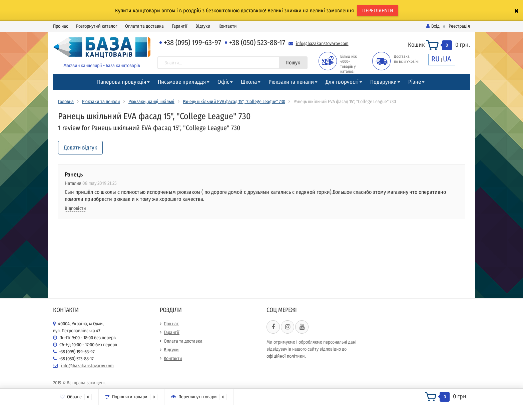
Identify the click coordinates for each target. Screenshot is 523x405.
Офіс (223, 81)
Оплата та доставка (144, 26)
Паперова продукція (121, 81)
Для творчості (342, 81)
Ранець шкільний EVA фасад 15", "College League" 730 (234, 101)
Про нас (60, 26)
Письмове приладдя (182, 81)
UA (447, 58)
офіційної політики (286, 356)
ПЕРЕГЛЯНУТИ (377, 10)
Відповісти (75, 208)
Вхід (433, 26)
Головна (66, 101)
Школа (249, 81)
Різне (414, 81)
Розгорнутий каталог (96, 26)
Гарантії (179, 26)
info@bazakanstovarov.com (322, 43)
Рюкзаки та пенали (291, 81)
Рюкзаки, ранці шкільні (151, 101)
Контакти (227, 26)
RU (435, 58)
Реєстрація (459, 26)
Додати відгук (80, 147)
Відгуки (202, 26)
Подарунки (383, 81)
